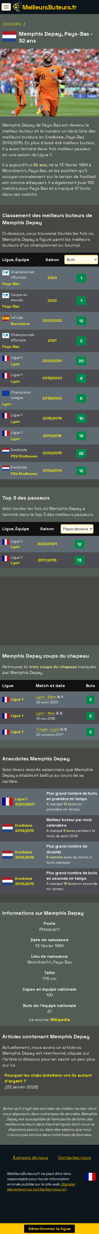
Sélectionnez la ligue (49, 1228)
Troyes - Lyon (47, 734)
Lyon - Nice (45, 718)
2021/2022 (52, 320)
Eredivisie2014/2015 (24, 833)
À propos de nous (30, 1162)
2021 (52, 340)
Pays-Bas (11, 283)
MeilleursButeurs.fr (49, 7)
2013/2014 (52, 470)
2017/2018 (52, 435)
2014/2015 (52, 453)
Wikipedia (60, 1024)
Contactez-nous (74, 1162)
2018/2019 (52, 418)
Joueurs (11, 24)
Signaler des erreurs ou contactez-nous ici (41, 1192)
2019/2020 (52, 378)
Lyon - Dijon (46, 701)
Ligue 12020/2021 (25, 807)
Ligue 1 (17, 704)
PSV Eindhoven (24, 456)
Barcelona (20, 323)
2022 (52, 300)
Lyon (15, 364)
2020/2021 (52, 360)
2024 (52, 277)
